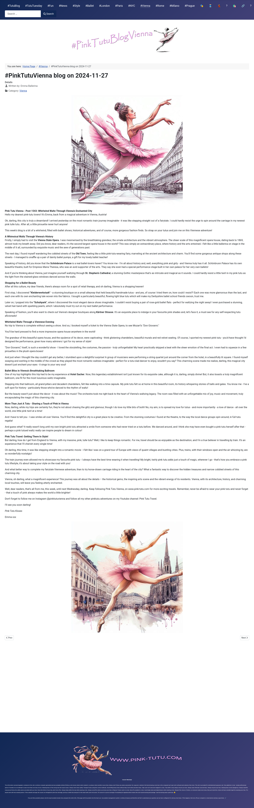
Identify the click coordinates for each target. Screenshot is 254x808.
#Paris (119, 5)
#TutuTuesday (33, 5)
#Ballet (89, 5)
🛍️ (234, 5)
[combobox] (23, 13)
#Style (76, 5)
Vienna (23, 90)
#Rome (160, 5)
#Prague (190, 5)
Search (48, 13)
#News (63, 5)
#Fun (50, 5)
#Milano (174, 5)
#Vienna (145, 5)
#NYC (131, 5)
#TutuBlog (14, 5)
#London (104, 5)
